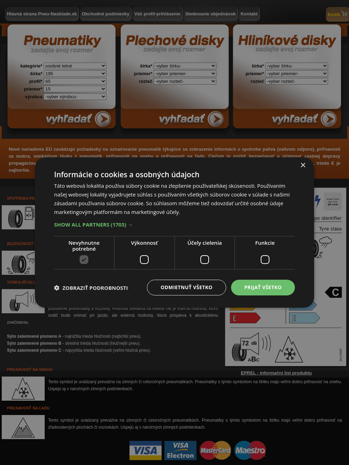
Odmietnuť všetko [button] (187, 287)
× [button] (302, 165)
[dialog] (174, 232)
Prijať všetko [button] (263, 287)
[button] (174, 224)
